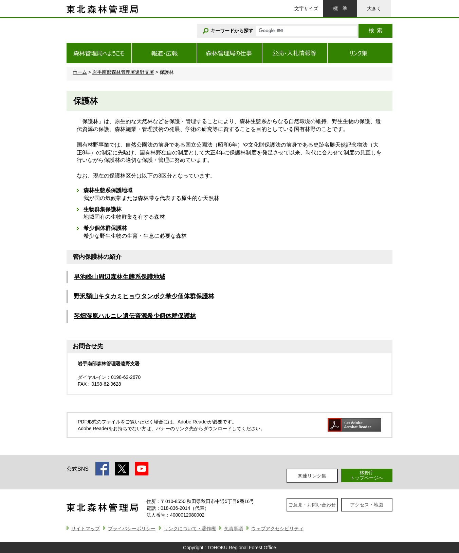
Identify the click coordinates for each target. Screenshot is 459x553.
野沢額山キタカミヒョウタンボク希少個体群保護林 (144, 296)
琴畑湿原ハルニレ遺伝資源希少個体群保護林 (135, 316)
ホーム (80, 72)
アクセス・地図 (366, 504)
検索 (375, 30)
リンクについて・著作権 (190, 528)
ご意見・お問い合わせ (312, 504)
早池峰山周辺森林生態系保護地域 (119, 276)
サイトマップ (85, 528)
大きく (374, 8)
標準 (340, 8)
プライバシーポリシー (131, 528)
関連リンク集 (312, 476)
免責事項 (233, 528)
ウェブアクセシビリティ (277, 528)
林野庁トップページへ (366, 475)
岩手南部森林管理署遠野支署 (123, 72)
